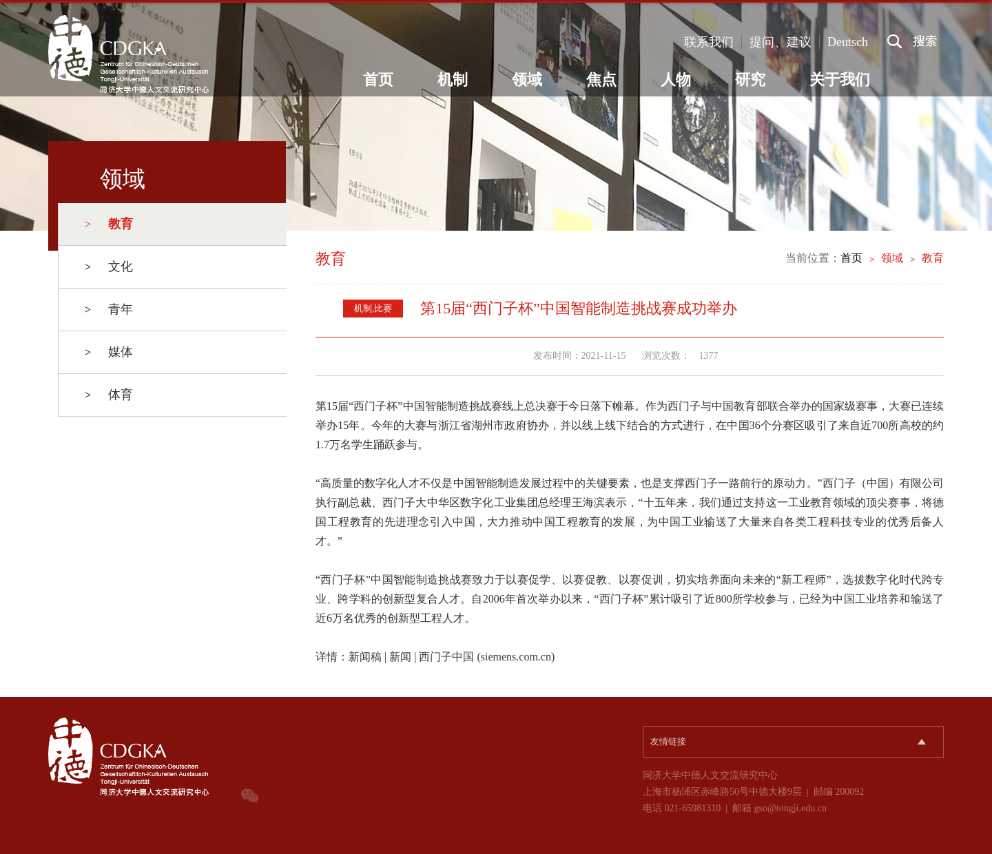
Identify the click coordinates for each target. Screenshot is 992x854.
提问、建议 (781, 42)
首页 (378, 79)
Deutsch (847, 42)
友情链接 (668, 741)
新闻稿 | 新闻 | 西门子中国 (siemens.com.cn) (452, 657)
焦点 (601, 79)
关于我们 (839, 79)
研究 (750, 79)
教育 (933, 258)
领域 (527, 79)
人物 (676, 79)
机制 (452, 79)
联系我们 (709, 42)
